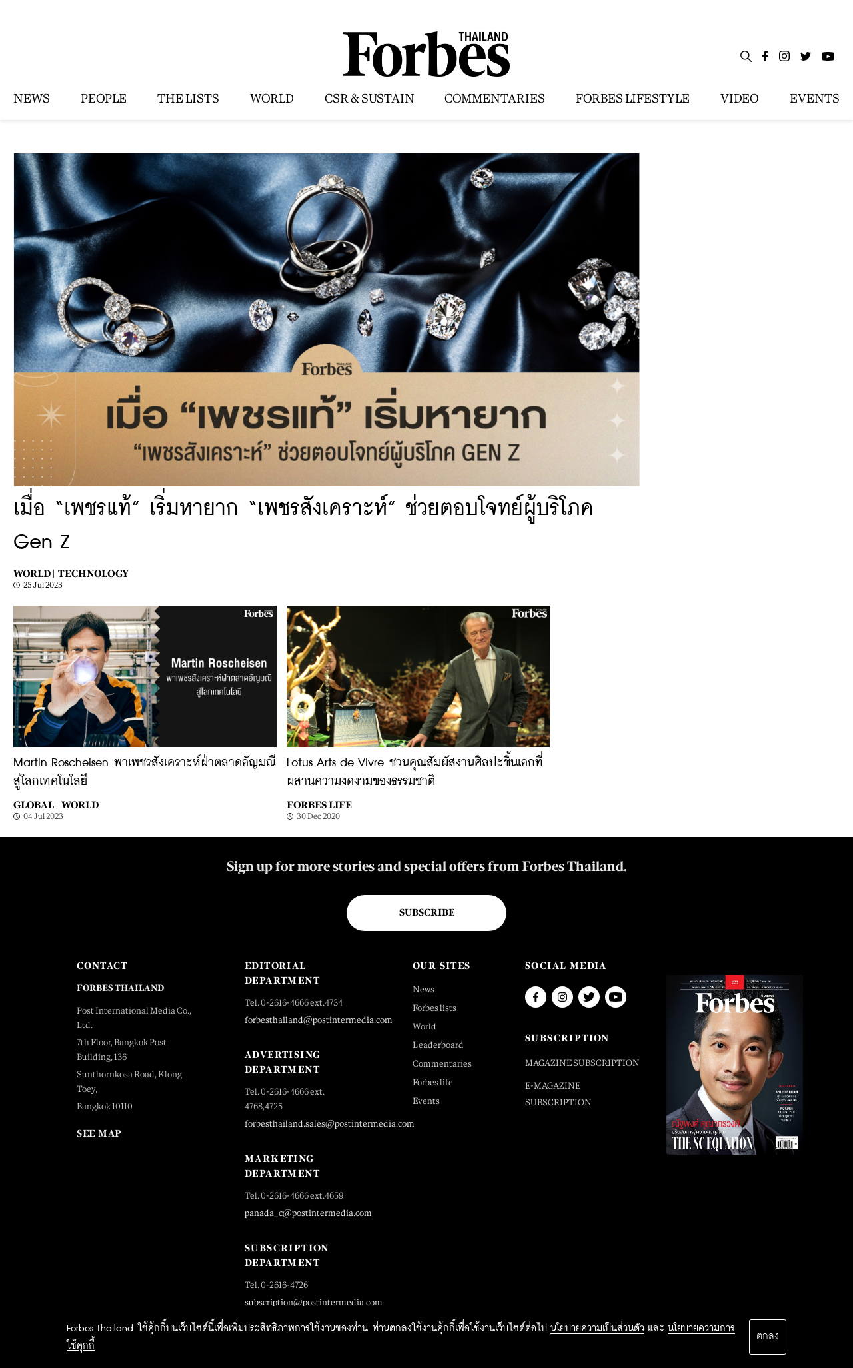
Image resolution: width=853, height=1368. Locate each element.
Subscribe (426, 912)
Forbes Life (319, 804)
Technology (93, 573)
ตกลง (767, 1336)
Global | (35, 804)
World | (34, 573)
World (80, 804)
